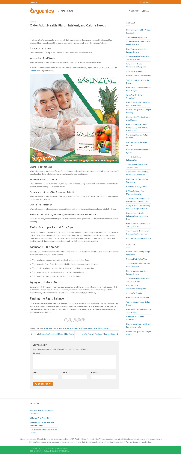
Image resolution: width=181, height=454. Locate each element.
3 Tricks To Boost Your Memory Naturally (135, 192)
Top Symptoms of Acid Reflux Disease (138, 81)
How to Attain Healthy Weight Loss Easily (138, 31)
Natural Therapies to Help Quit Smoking (138, 111)
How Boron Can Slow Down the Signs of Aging (138, 89)
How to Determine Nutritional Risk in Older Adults (52, 334)
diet (68, 328)
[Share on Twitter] (70, 320)
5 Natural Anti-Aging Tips (136, 37)
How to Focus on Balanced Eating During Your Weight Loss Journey (136, 127)
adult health (62, 328)
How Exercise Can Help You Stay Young (137, 180)
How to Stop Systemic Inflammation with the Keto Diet (137, 216)
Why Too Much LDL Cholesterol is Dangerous (136, 65)
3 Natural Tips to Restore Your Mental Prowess (138, 43)
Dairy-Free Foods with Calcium (138, 238)
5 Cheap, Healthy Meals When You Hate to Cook (138, 57)
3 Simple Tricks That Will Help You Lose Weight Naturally (138, 207)
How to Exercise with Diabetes (138, 75)
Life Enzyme (93, 328)
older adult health (103, 328)
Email (64, 373)
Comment (37, 353)
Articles (33, 22)
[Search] (58, 11)
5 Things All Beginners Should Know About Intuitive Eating (137, 199)
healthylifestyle (84, 328)
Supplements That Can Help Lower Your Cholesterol (137, 173)
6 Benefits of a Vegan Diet (136, 186)
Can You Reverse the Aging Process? (136, 143)
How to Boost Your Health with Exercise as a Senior (138, 103)
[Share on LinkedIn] (83, 320)
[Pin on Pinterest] (79, 320)
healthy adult (74, 328)
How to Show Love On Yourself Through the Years (138, 224)
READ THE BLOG (67, 11)
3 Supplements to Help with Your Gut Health (137, 165)
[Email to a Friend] (75, 320)
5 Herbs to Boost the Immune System (137, 151)
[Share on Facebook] (66, 320)
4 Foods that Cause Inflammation (133, 158)
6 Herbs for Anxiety (134, 71)
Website (94, 373)
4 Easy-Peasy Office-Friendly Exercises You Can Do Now (137, 232)
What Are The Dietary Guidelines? (135, 96)
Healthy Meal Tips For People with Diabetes (138, 118)
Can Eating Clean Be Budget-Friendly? (137, 136)
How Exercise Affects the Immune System (136, 50)
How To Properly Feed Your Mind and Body (100, 334)
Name (35, 373)
